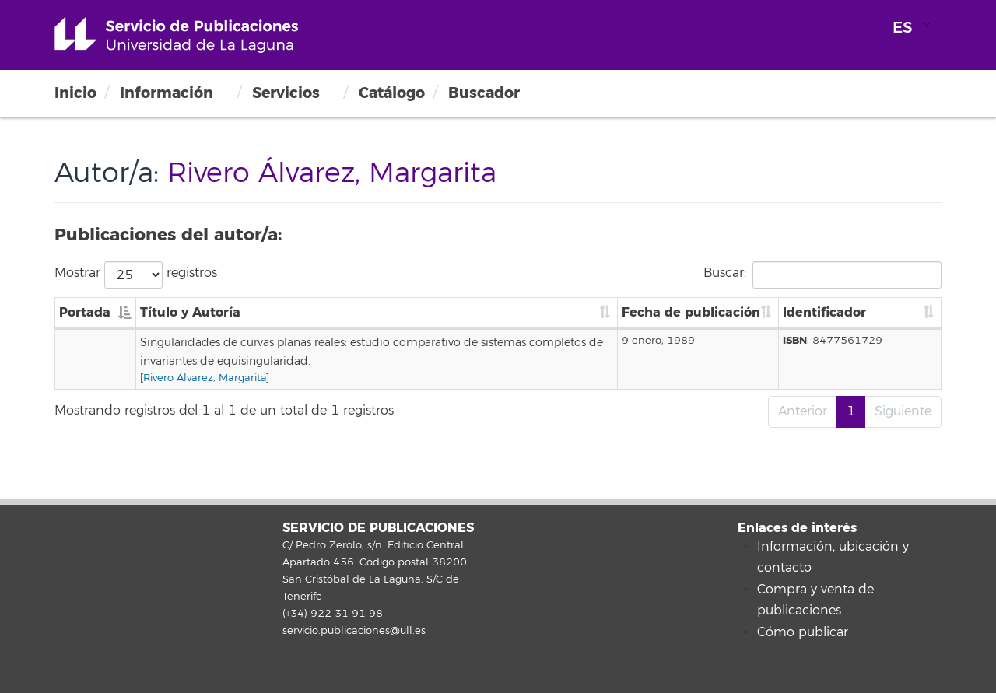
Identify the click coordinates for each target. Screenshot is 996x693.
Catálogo (392, 93)
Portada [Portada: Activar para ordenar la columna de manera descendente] (84, 312)
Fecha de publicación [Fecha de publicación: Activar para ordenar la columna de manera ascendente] (691, 312)
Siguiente (903, 411)
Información (166, 93)
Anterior (802, 411)
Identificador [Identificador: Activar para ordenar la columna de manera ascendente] (824, 312)
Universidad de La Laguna (176, 35)
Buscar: (822, 275)
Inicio (75, 93)
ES (903, 27)
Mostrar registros (135, 275)
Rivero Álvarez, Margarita (204, 378)
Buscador (484, 93)
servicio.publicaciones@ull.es (354, 631)
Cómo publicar (802, 632)
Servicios (286, 93)
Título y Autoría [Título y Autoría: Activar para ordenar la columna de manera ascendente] (190, 312)
